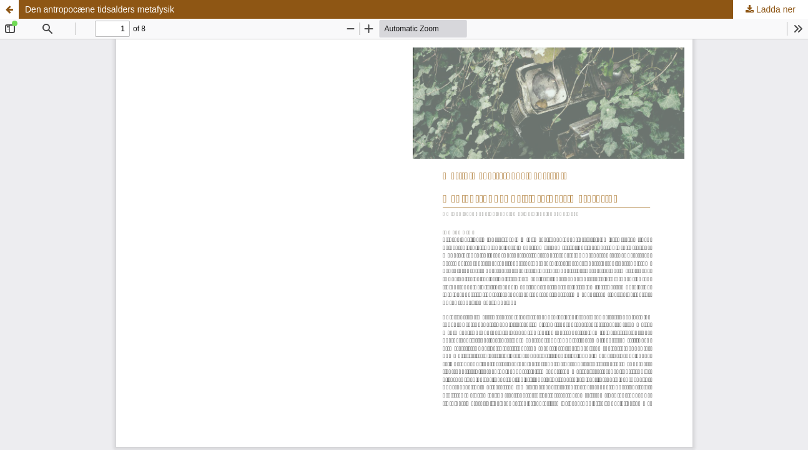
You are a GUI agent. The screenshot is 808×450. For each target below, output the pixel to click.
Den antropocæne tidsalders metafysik (99, 9)
